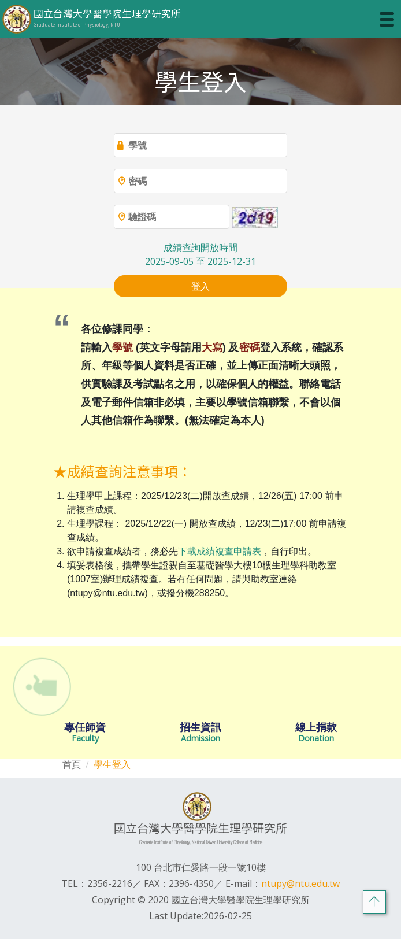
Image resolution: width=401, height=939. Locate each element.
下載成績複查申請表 (219, 551)
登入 (200, 286)
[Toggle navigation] (387, 19)
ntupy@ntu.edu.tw (300, 883)
